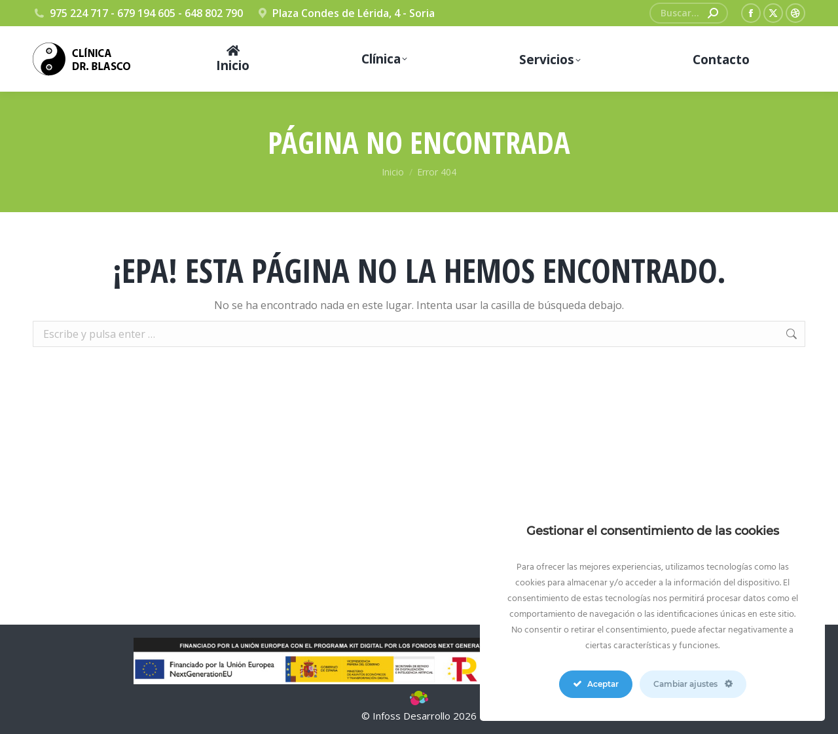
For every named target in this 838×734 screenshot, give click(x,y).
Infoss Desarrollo (413, 715)
